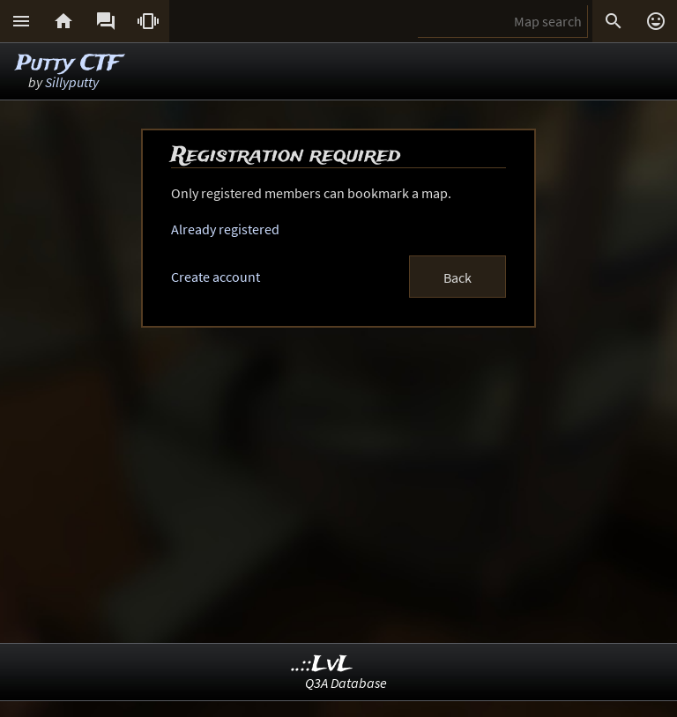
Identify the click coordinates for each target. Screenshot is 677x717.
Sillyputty (72, 82)
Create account (215, 276)
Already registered (225, 229)
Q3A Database (346, 682)
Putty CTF (68, 63)
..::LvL (322, 664)
